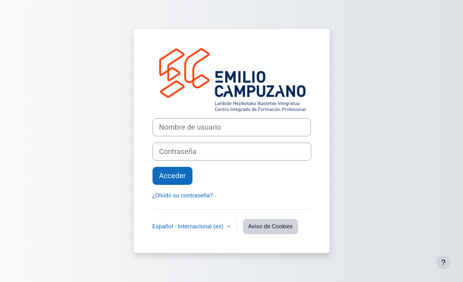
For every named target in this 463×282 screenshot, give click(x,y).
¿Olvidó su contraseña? (183, 195)
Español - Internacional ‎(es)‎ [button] (189, 226)
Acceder (172, 176)
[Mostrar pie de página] (443, 262)
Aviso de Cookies (270, 226)
